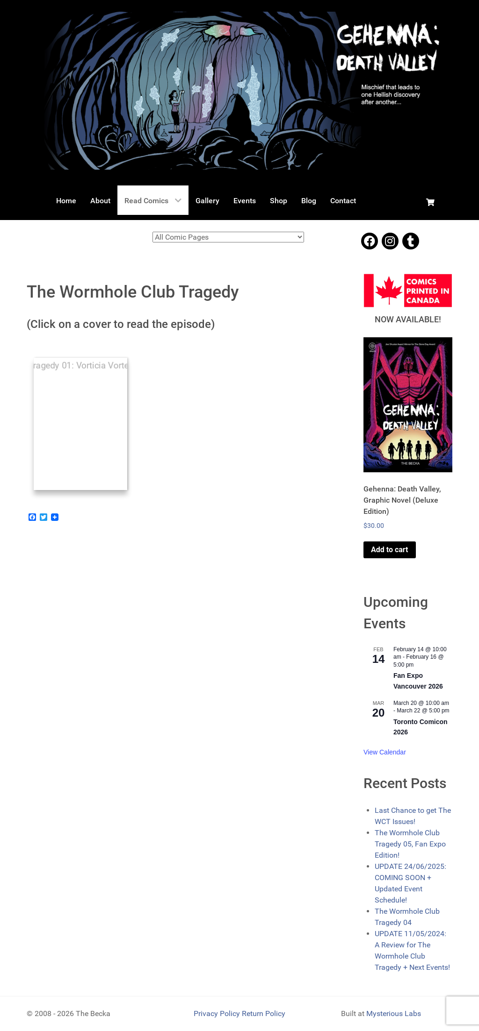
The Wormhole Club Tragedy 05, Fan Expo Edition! (410, 844)
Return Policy (263, 1013)
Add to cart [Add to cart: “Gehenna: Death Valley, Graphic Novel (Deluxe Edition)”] (389, 549)
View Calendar (384, 752)
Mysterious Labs (393, 1013)
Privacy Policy (218, 1013)
